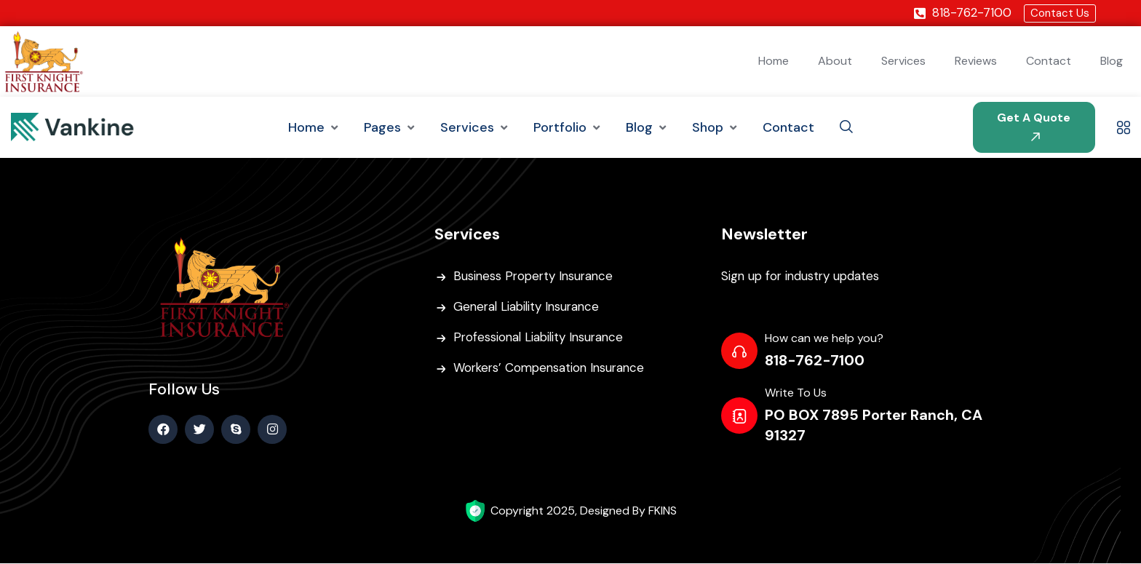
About (835, 61)
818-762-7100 (814, 361)
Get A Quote (1033, 127)
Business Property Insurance (535, 277)
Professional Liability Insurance (541, 338)
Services (903, 61)
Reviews (976, 61)
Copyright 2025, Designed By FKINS (583, 511)
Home (773, 61)
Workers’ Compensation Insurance (552, 369)
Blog (1111, 61)
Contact (1048, 61)
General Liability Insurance (529, 308)
